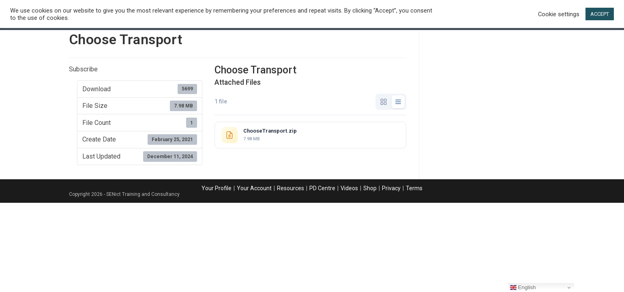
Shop (370, 188)
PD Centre (322, 188)
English (523, 287)
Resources (290, 188)
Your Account (254, 188)
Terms (414, 188)
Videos (349, 188)
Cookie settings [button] (558, 14)
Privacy (391, 188)
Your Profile (217, 188)
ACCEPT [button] (599, 14)
